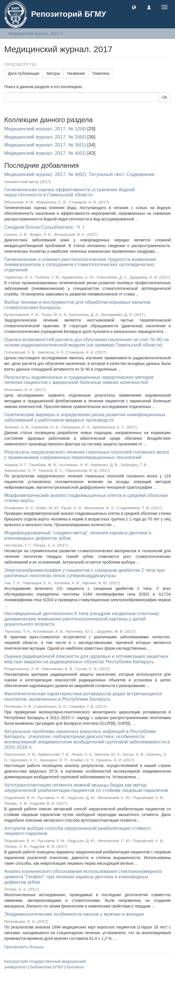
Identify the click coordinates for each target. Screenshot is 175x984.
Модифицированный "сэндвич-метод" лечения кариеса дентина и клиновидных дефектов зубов (77, 535)
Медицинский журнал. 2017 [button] (35, 33)
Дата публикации (23, 73)
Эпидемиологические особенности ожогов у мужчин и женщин (74, 914)
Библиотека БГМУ (47, 967)
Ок (164, 97)
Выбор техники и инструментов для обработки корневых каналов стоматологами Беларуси (77, 304)
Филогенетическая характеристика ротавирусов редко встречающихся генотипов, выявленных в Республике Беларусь (83, 696)
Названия (76, 73)
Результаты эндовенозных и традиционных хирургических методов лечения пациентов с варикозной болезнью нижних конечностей (79, 380)
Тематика (100, 73)
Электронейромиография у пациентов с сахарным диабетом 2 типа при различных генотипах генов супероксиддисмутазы (84, 573)
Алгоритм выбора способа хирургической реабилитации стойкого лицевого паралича (77, 831)
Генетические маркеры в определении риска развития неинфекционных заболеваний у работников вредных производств (85, 417)
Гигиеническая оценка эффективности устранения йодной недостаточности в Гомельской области (69, 192)
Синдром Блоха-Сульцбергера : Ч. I (44, 227)
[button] (134, 7)
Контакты (75, 967)
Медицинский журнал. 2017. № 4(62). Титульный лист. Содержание (79, 174)
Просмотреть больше (24, 947)
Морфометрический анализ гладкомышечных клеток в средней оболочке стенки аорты (86, 498)
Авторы (53, 73)
